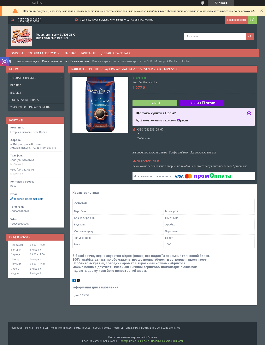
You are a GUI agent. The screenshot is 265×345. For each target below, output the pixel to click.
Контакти (88, 53)
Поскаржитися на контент (134, 341)
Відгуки (15, 92)
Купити (155, 103)
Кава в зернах (79, 61)
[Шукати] (250, 36)
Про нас (70, 53)
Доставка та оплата (24, 100)
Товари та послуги (42, 53)
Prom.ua (152, 337)
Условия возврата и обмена (30, 107)
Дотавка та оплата (115, 53)
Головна (17, 53)
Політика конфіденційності (167, 341)
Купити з (202, 103)
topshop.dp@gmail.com (28, 198)
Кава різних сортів (54, 61)
